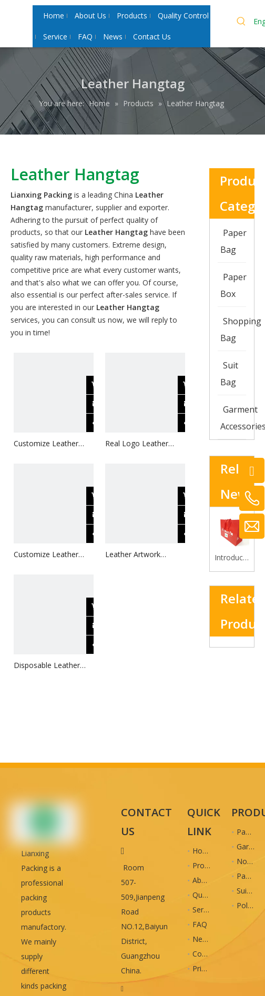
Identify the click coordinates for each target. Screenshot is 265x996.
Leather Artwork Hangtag (132, 554)
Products (207, 865)
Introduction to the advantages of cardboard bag (232, 557)
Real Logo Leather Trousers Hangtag (136, 443)
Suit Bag (251, 891)
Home (202, 851)
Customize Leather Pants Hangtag (46, 443)
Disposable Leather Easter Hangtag (47, 665)
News (202, 939)
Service (204, 910)
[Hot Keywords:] (241, 22)
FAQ (199, 924)
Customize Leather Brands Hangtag (46, 554)
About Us (208, 880)
